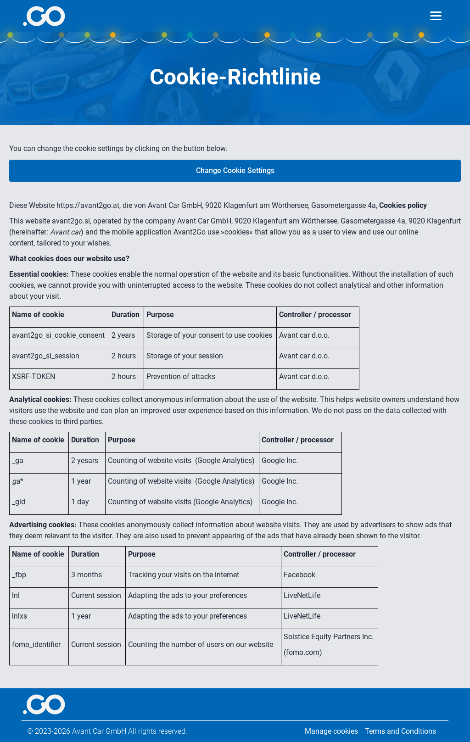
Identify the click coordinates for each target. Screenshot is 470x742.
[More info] (44, 16)
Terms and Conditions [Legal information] (400, 731)
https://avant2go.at (87, 205)
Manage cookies (331, 731)
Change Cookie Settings (235, 170)
